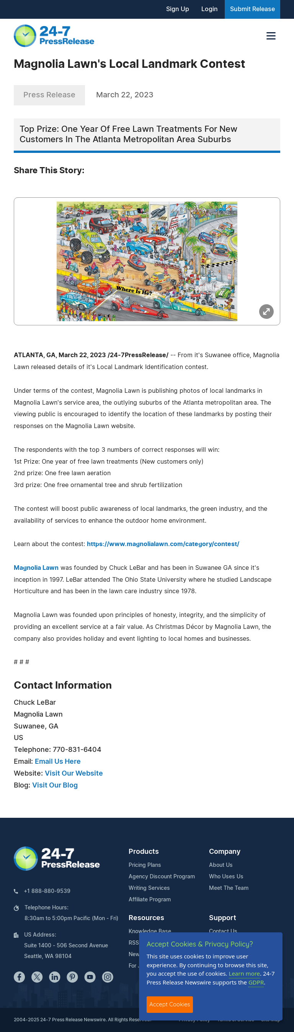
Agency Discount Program (162, 876)
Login (209, 9)
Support (222, 918)
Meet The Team (228, 888)
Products (144, 851)
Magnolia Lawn (36, 568)
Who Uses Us (226, 876)
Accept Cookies (169, 1004)
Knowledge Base (150, 931)
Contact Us (223, 931)
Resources (146, 918)
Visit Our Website (74, 773)
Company (224, 851)
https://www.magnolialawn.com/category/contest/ (163, 544)
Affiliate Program (150, 899)
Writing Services (149, 888)
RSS (134, 943)
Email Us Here (58, 761)
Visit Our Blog (55, 785)
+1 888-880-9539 (47, 891)
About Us (221, 865)
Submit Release (252, 9)
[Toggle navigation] (271, 36)
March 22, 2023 (125, 95)
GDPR (256, 982)
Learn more (244, 973)
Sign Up (177, 9)
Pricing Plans (145, 865)
